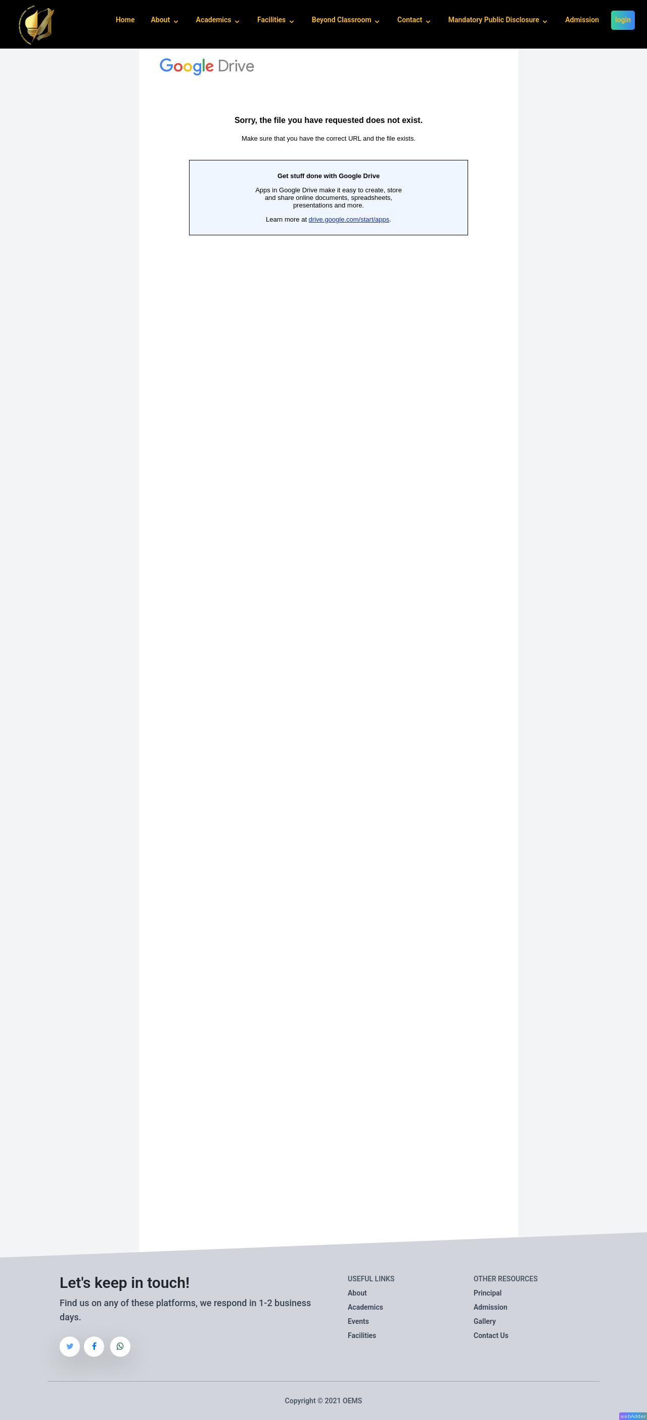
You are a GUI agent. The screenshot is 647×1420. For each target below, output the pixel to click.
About (357, 1293)
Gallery (485, 1321)
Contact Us (491, 1335)
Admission (582, 20)
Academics (365, 1307)
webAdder (633, 1416)
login (623, 20)
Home (125, 20)
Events (358, 1321)
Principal (487, 1293)
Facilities (362, 1335)
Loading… (328, 653)
